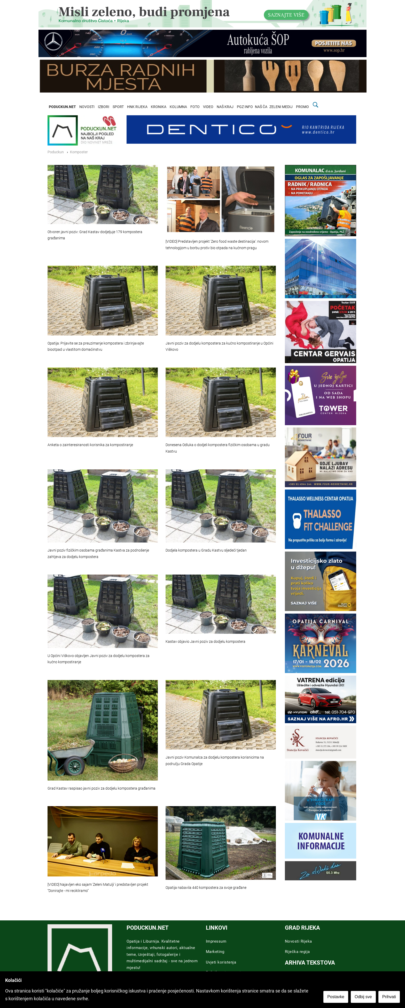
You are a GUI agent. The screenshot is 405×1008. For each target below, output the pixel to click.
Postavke (335, 997)
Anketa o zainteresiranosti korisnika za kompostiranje (90, 445)
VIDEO (208, 107)
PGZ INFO (245, 107)
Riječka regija (297, 951)
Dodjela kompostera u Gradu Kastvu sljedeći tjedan (206, 550)
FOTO (195, 107)
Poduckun (56, 152)
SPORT (118, 107)
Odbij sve (363, 997)
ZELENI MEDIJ (281, 107)
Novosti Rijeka (298, 941)
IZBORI (103, 107)
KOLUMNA (178, 107)
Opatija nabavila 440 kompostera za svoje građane (206, 887)
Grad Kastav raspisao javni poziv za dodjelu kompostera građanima (101, 788)
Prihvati (389, 997)
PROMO (302, 107)
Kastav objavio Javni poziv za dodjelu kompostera (205, 641)
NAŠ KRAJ (225, 107)
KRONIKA (158, 107)
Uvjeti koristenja (221, 962)
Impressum (216, 941)
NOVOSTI (87, 107)
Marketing (215, 951)
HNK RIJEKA (137, 107)
